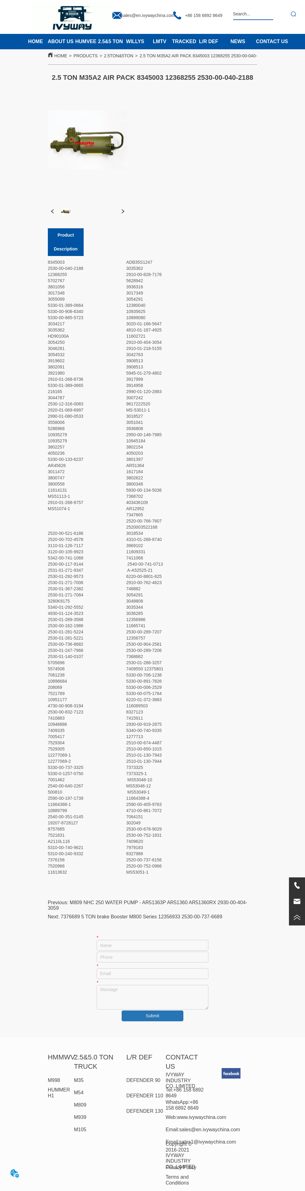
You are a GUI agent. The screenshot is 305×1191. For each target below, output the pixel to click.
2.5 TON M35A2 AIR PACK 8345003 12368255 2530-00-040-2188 (203, 55)
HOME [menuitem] (35, 41)
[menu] (122, 41)
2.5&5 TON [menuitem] (110, 41)
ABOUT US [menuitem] (61, 41)
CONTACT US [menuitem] (272, 41)
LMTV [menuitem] (159, 41)
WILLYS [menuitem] (135, 41)
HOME (60, 55)
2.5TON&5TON (118, 55)
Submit (152, 1015)
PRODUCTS (85, 55)
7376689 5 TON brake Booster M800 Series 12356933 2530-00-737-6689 (141, 916)
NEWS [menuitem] (238, 41)
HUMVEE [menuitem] (85, 41)
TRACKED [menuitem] (184, 41)
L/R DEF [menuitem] (208, 41)
